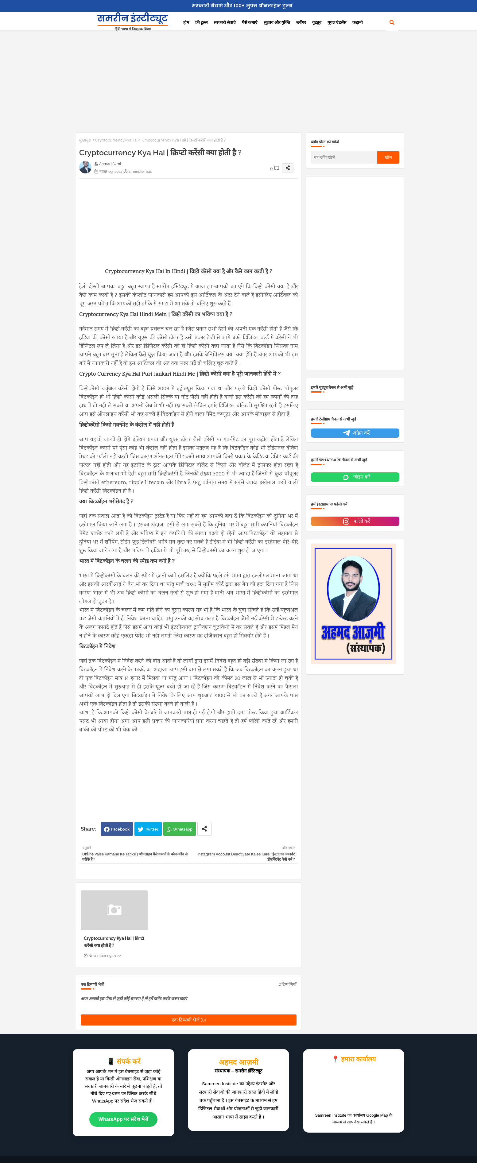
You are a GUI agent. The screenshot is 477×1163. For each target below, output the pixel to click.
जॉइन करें (356, 433)
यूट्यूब (316, 22)
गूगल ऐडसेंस (337, 22)
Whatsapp (182, 829)
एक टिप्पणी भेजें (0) (189, 1020)
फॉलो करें (356, 521)
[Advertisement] (238, 80)
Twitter (151, 829)
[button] (392, 22)
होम (186, 22)
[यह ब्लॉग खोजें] (344, 157)
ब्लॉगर (301, 22)
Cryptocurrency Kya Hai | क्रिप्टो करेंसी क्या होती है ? (114, 942)
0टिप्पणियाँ (288, 984)
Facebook (120, 829)
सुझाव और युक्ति (277, 22)
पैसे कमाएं (250, 22)
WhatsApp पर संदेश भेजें (123, 1119)
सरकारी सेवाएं (225, 22)
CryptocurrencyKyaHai (116, 140)
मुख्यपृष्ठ (85, 140)
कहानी (357, 22)
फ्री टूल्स (201, 22)
